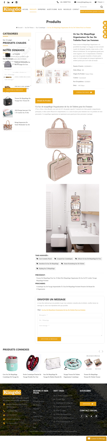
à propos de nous (38, 401)
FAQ (34, 413)
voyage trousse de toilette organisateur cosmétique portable (92, 376)
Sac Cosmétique (40, 28)
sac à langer (7, 40)
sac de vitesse (29, 28)
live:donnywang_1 (11, 423)
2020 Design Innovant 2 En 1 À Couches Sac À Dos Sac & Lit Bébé (23, 156)
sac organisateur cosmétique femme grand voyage (11, 376)
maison (35, 398)
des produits (37, 405)
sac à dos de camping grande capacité (64, 396)
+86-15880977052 (65, 2)
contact (76, 9)
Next (102, 350)
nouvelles (67, 9)
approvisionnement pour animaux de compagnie (14, 74)
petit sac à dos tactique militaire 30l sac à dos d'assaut (22, 131)
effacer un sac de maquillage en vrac (89, 259)
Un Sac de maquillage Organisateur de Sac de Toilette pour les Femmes (63, 310)
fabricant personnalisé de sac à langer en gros (22, 107)
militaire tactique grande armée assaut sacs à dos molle (22, 119)
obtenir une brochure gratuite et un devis (92, 11)
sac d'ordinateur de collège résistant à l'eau (64, 403)
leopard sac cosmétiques (64, 259)
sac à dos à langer (60, 411)
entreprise (41, 9)
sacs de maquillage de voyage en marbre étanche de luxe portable (73, 376)
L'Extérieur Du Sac (9, 50)
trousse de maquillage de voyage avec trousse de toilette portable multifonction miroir (23, 144)
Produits (33, 9)
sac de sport (7, 64)
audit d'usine (52, 9)
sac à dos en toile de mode (21, 95)
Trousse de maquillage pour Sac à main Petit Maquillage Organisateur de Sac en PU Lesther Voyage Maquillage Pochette (66, 280)
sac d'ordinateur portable (11, 54)
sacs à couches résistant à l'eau (64, 418)
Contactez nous (84, 93)
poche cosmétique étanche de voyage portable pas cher (52, 376)
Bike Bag (6, 80)
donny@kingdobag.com (84, 2)
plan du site (37, 420)
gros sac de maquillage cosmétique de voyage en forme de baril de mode (31, 376)
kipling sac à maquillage (47, 269)
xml (34, 428)
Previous (99, 350)
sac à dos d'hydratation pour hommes (64, 414)
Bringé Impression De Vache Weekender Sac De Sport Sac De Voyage (22, 168)
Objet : (61, 310)
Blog (60, 9)
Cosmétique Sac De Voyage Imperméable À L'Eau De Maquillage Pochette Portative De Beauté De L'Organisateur (65, 288)
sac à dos (6, 45)
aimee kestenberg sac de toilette (74, 264)
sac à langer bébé (59, 399)
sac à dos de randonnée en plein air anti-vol (64, 422)
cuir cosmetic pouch (45, 259)
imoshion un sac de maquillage (48, 264)
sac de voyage (8, 59)
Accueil (25, 9)
